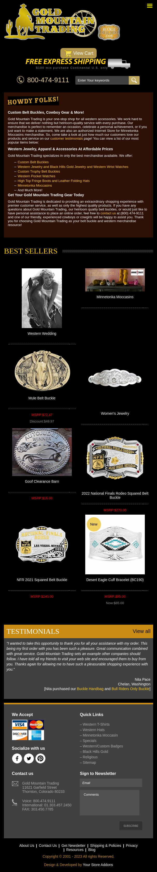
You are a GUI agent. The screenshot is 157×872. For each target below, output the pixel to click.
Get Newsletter (73, 845)
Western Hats (94, 730)
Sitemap (89, 762)
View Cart (79, 53)
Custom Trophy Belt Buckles (39, 171)
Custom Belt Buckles (33, 162)
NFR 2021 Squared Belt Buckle (42, 580)
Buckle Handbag (90, 689)
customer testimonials (66, 138)
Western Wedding (42, 333)
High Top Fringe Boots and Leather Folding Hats (54, 181)
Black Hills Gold (95, 752)
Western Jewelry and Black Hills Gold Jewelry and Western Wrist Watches (73, 167)
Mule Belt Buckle (41, 398)
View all (142, 631)
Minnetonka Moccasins (35, 185)
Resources (75, 850)
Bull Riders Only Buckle (130, 689)
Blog (91, 850)
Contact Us (48, 845)
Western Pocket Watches (36, 176)
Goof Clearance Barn (42, 481)
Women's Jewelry (115, 413)
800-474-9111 (48, 80)
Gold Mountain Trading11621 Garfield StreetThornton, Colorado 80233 (43, 787)
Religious (90, 757)
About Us (26, 845)
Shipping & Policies (105, 845)
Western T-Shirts (96, 724)
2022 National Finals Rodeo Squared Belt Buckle (115, 495)
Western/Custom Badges (103, 746)
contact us (108, 213)
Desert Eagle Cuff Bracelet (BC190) (115, 580)
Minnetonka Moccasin (100, 735)
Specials (89, 741)
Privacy (132, 845)
